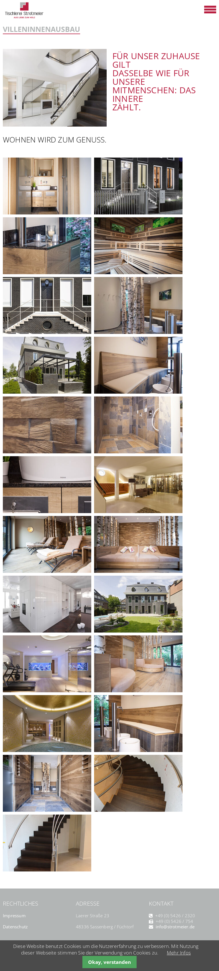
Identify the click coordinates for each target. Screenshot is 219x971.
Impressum (14, 915)
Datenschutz (15, 926)
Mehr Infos (179, 952)
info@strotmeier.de (175, 926)
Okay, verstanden (109, 962)
